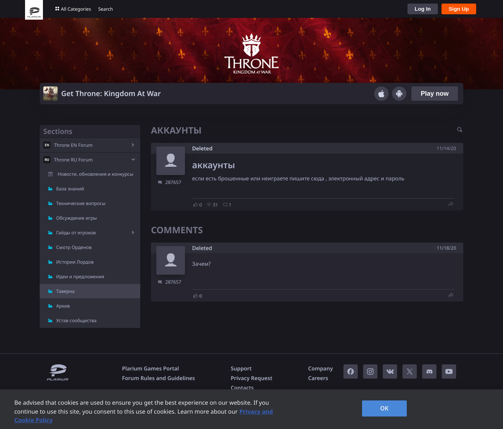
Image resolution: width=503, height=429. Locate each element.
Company (320, 368)
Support (241, 368)
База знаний (70, 188)
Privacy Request (251, 378)
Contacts (242, 387)
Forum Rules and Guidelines (158, 378)
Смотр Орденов (74, 247)
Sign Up (459, 9)
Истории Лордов (75, 262)
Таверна (65, 291)
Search (105, 9)
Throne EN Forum (73, 145)
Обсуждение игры (76, 218)
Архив (63, 306)
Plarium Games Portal (150, 368)
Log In (423, 9)
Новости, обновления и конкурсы (95, 174)
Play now (435, 93)
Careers (318, 378)
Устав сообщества (76, 320)
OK (384, 408)
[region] (251, 409)
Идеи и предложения (80, 276)
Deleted (202, 148)
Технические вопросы (81, 203)
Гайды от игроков (76, 232)
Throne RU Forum (73, 159)
